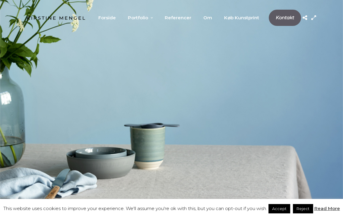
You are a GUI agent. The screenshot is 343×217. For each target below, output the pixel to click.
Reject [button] (303, 208)
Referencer (178, 17)
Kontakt (285, 17)
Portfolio (138, 17)
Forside (107, 17)
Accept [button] (279, 208)
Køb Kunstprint (241, 17)
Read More (327, 208)
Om (207, 17)
